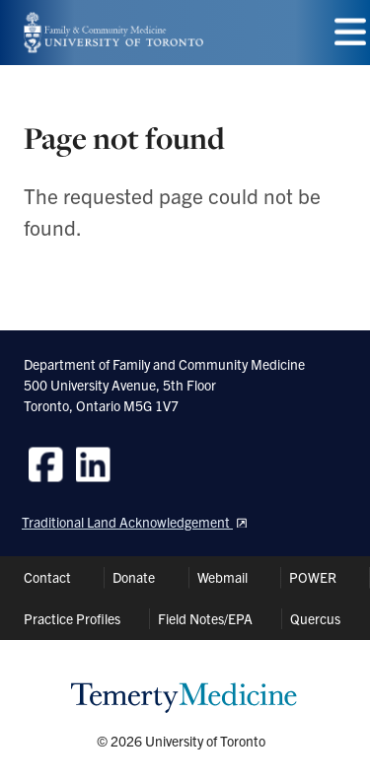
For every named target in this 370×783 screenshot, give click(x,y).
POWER (312, 577)
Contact (47, 577)
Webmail (222, 577)
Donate (133, 577)
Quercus (315, 618)
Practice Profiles (72, 618)
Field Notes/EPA (205, 618)
